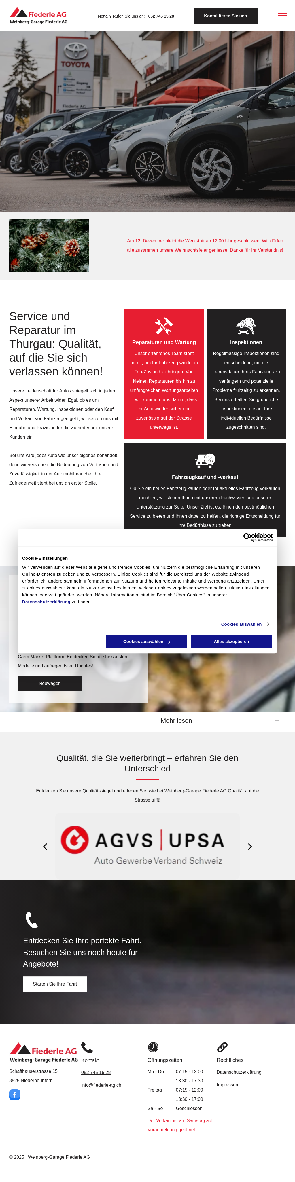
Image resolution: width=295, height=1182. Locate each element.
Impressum (228, 1084)
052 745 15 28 (96, 1072)
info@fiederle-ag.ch (101, 1085)
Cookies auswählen (241, 624)
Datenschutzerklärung (46, 601)
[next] (250, 846)
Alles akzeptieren (231, 641)
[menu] (282, 15)
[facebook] (14, 1095)
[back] (45, 846)
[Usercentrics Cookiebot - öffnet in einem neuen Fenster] (247, 537)
